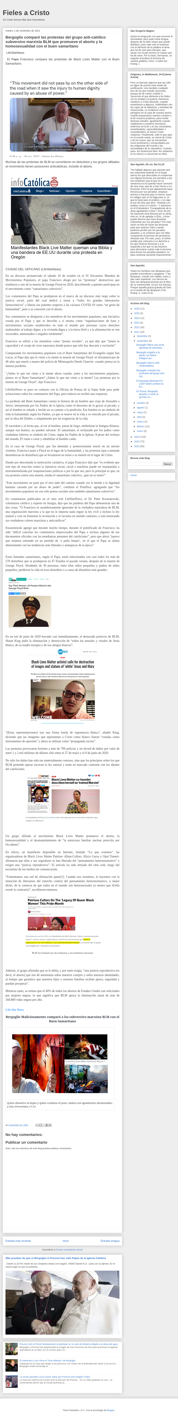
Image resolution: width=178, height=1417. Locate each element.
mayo (140, 412)
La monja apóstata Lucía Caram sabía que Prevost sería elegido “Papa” (55, 1377)
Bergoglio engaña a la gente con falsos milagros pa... (148, 355)
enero (140, 431)
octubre (141, 403)
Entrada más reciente (18, 1240)
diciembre (142, 336)
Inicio (66, 1240)
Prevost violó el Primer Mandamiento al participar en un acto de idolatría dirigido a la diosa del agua (69, 1344)
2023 (137, 322)
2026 (137, 308)
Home (133, 475)
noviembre (143, 341)
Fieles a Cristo (26, 12)
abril (139, 417)
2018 (137, 446)
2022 (137, 327)
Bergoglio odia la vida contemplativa (147, 364)
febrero (141, 426)
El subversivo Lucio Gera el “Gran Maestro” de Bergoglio (47, 1360)
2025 (137, 313)
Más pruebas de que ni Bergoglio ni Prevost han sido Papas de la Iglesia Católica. (56, 1258)
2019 (137, 441)
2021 (137, 332)
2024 (137, 318)
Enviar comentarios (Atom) (69, 1249)
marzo (140, 421)
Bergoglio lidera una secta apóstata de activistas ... (150, 346)
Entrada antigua (110, 1240)
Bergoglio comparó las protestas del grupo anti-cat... (150, 373)
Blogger (111, 1410)
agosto (141, 407)
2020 (137, 436)
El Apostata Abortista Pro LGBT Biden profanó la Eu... (149, 383)
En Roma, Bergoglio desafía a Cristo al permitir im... (147, 394)
